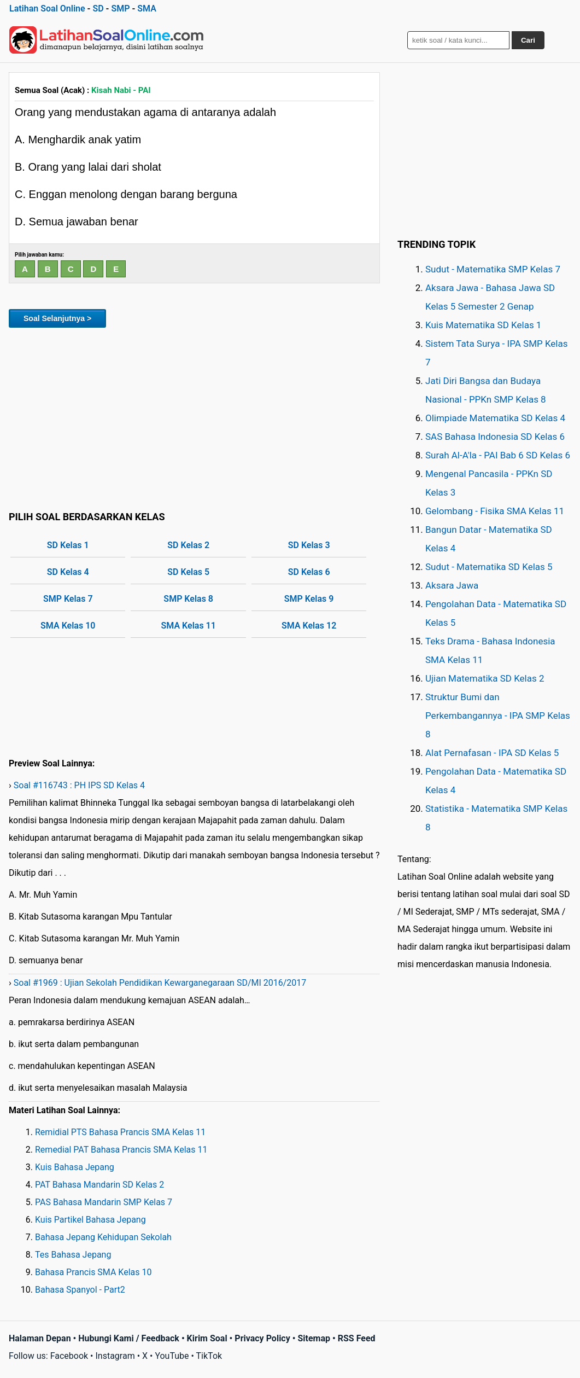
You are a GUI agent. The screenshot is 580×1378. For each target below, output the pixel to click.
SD (97, 8)
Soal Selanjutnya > (57, 318)
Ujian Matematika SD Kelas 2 (484, 678)
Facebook (69, 1356)
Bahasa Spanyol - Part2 (80, 1289)
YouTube (172, 1356)
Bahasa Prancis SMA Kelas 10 (93, 1272)
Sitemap (313, 1338)
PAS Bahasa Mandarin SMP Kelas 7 (103, 1202)
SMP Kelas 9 (309, 599)
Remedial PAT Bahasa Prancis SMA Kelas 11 (121, 1149)
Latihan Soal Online (47, 8)
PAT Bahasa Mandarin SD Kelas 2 (99, 1184)
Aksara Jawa (451, 585)
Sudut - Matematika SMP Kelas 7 (492, 269)
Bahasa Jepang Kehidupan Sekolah (103, 1237)
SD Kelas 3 (309, 545)
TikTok (209, 1356)
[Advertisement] (194, 417)
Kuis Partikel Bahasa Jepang (90, 1219)
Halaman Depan (40, 1338)
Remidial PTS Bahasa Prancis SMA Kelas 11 (120, 1132)
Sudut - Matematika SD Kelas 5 (489, 566)
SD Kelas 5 (188, 572)
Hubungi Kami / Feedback (128, 1338)
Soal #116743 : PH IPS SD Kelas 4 (79, 785)
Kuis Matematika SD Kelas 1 (483, 324)
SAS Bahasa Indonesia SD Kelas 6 (495, 436)
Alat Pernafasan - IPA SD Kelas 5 (492, 752)
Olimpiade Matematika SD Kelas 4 (495, 417)
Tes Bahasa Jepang (73, 1254)
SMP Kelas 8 (188, 599)
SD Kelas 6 (309, 572)
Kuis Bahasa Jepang (74, 1167)
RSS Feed (357, 1338)
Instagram (114, 1356)
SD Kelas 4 (68, 572)
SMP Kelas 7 (68, 599)
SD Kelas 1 (68, 545)
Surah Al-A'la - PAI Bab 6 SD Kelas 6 (497, 455)
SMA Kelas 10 (67, 625)
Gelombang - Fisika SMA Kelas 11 (494, 510)
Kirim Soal (207, 1338)
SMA (146, 8)
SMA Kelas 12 (309, 625)
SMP (120, 8)
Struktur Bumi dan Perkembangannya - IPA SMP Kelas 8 (497, 715)
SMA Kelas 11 (188, 625)
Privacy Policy (262, 1338)
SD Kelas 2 (188, 545)
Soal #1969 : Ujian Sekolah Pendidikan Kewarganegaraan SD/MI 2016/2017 (160, 983)
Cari (528, 40)
